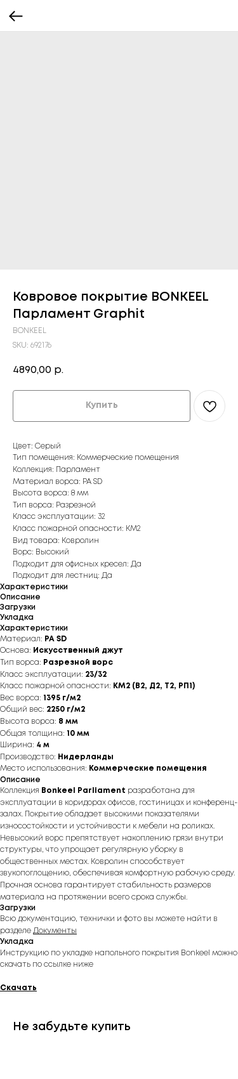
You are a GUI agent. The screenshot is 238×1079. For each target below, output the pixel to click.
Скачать (18, 987)
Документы (55, 930)
